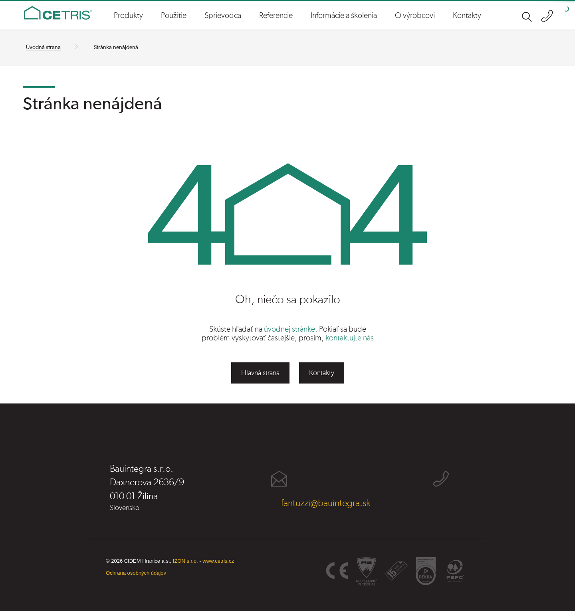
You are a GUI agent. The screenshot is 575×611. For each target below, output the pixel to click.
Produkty (128, 16)
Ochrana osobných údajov (136, 573)
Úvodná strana (43, 47)
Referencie (276, 16)
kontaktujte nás (349, 338)
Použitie (173, 16)
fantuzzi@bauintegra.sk (326, 503)
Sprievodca (222, 16)
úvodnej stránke (289, 329)
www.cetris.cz (218, 561)
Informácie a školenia (344, 16)
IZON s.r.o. (185, 561)
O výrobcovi (415, 16)
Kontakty (467, 16)
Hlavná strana (260, 373)
